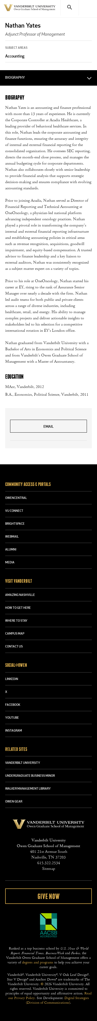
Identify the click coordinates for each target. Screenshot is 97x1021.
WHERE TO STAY (16, 620)
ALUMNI (10, 549)
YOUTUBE (12, 717)
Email (48, 427)
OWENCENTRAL (16, 498)
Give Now (48, 896)
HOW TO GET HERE (18, 608)
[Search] (69, 7)
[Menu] (88, 7)
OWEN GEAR (13, 801)
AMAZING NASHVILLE (20, 595)
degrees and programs (37, 962)
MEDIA (9, 562)
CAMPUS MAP (14, 633)
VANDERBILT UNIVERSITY (22, 763)
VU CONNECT (14, 511)
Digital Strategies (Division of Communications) (57, 1000)
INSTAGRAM (13, 730)
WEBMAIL (12, 536)
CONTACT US (14, 646)
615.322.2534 (48, 863)
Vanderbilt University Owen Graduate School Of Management (29, 10)
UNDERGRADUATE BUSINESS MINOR (30, 775)
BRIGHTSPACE (15, 523)
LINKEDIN (11, 679)
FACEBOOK (12, 705)
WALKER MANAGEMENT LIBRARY (28, 788)
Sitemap (48, 868)
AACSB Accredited (48, 925)
